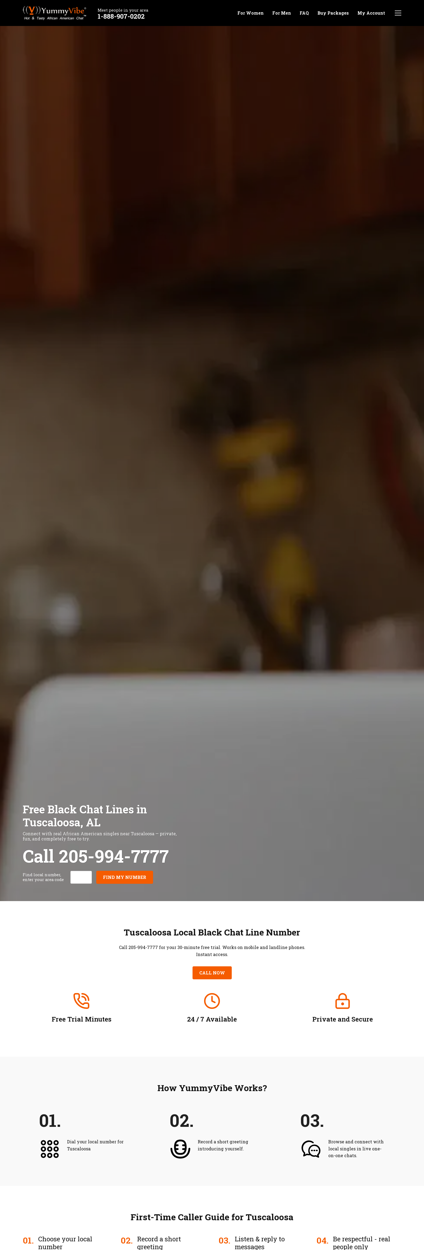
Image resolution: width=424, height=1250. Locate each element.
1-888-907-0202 (121, 16)
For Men (281, 13)
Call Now (212, 973)
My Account (371, 13)
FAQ (304, 13)
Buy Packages (333, 13)
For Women (250, 13)
